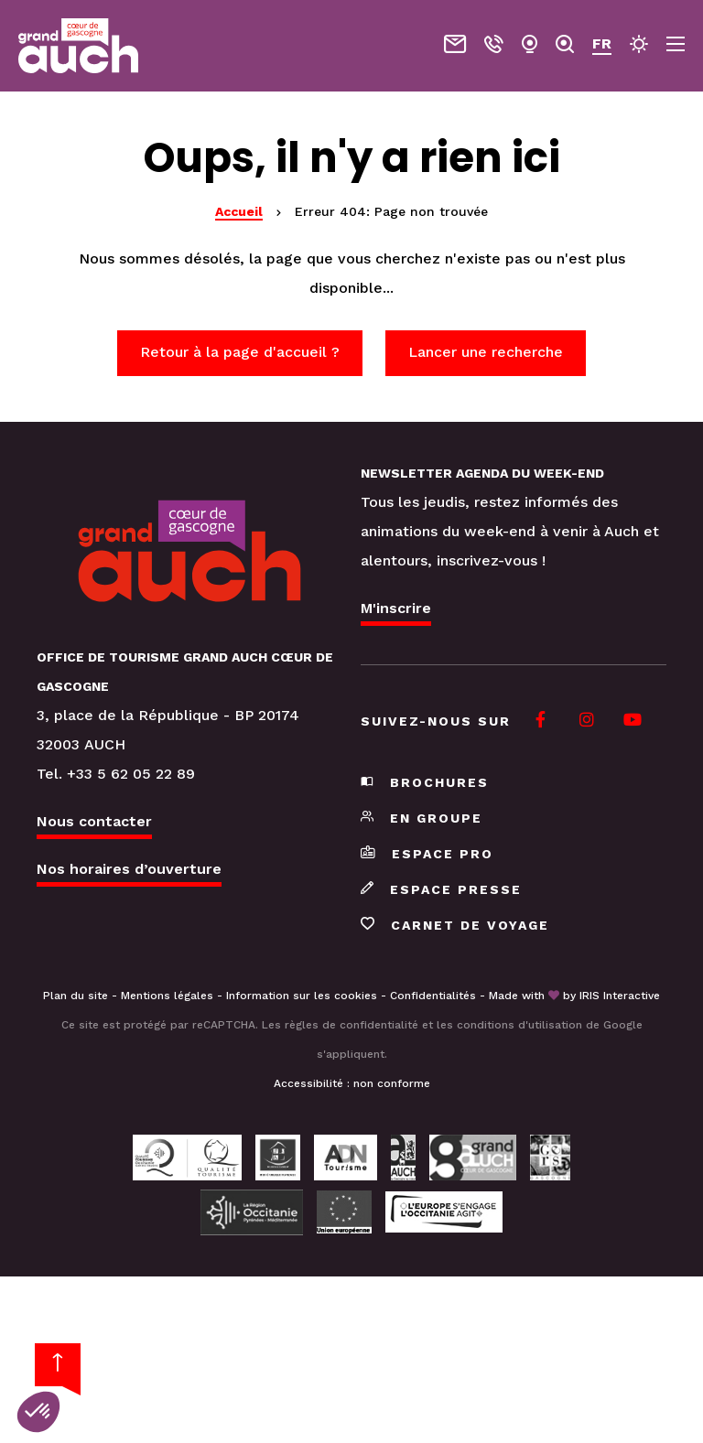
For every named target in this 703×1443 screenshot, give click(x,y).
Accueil (239, 211)
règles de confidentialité (351, 1024)
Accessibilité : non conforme (352, 1083)
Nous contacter (94, 821)
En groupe (421, 818)
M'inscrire (396, 608)
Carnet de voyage (455, 925)
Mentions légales (167, 995)
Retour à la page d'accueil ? (240, 352)
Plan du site (75, 995)
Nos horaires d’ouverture (129, 869)
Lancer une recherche (485, 352)
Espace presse (441, 889)
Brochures (425, 782)
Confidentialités (433, 995)
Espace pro (427, 853)
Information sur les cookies (301, 995)
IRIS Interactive (619, 995)
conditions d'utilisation (519, 1024)
